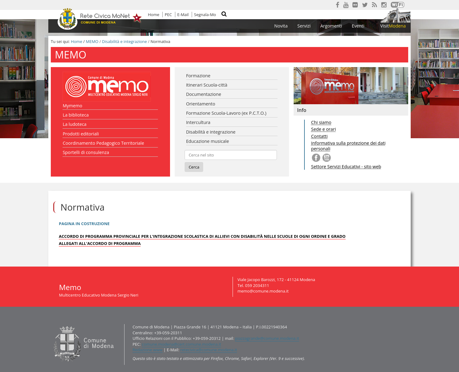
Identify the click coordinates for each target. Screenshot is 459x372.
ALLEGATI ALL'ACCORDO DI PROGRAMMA (100, 243)
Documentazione (203, 94)
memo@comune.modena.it (263, 291)
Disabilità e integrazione (124, 41)
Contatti (319, 136)
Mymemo (72, 106)
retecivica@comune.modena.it (208, 350)
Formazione (198, 76)
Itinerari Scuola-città (206, 85)
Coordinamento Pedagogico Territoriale (103, 143)
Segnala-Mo (205, 14)
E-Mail (183, 14)
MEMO (92, 41)
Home (154, 14)
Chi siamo (321, 122)
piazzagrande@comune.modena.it (267, 338)
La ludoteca (74, 124)
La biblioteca (76, 115)
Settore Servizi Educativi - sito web (346, 166)
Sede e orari (323, 129)
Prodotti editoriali (81, 134)
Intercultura (198, 122)
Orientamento (200, 104)
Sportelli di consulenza (86, 152)
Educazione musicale (207, 141)
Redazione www (148, 350)
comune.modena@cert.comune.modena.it (181, 344)
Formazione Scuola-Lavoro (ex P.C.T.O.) (226, 113)
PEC (168, 14)
